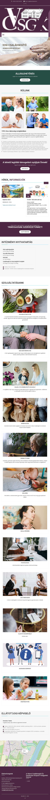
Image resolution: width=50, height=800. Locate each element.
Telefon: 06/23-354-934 (16, 1)
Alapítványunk (25, 231)
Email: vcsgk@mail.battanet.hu (30, 1)
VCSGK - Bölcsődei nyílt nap (34, 199)
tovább (28, 781)
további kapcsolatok (7, 790)
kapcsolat (25, 168)
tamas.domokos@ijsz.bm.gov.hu (12, 729)
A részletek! (25, 79)
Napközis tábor (7, 199)
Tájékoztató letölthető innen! (9, 205)
